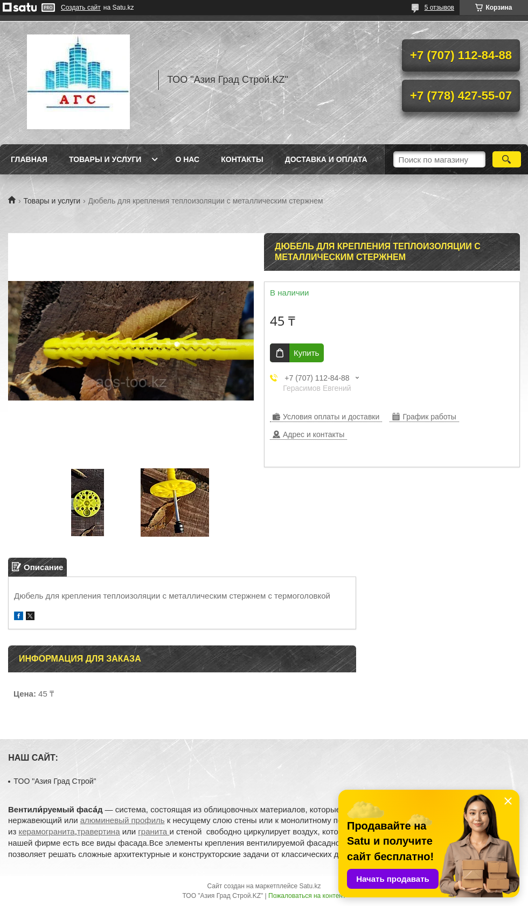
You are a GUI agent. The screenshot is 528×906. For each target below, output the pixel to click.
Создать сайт (81, 7)
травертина (98, 831)
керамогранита (46, 831)
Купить (306, 352)
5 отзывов (439, 7)
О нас (187, 159)
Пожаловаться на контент (306, 896)
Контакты (242, 159)
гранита (153, 831)
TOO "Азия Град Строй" (54, 781)
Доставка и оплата (326, 159)
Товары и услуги (105, 159)
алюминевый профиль (122, 820)
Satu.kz (310, 886)
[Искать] (506, 159)
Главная (29, 159)
